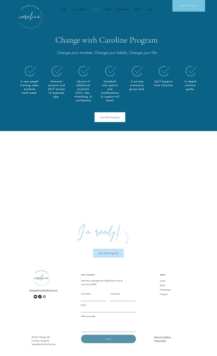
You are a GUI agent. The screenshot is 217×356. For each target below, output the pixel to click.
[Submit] (108, 339)
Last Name (115, 294)
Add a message (88, 316)
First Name (86, 294)
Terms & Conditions (162, 337)
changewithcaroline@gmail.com (43, 290)
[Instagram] (44, 296)
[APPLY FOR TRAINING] (188, 6)
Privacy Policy (160, 340)
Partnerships (165, 289)
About (162, 285)
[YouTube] (35, 296)
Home (162, 280)
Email (83, 305)
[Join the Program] (109, 117)
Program (164, 294)
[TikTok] (40, 296)
